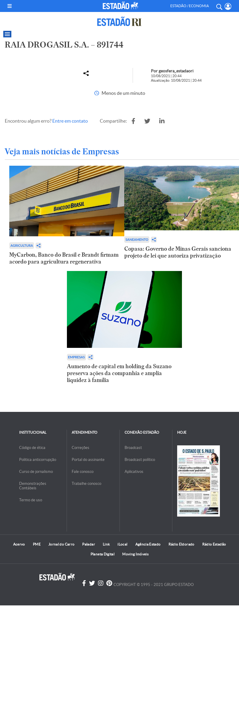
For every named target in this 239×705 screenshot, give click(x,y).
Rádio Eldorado (181, 544)
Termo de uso (30, 500)
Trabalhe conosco (86, 483)
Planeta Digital (102, 554)
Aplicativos (134, 471)
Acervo (19, 544)
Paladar (88, 544)
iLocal (122, 544)
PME (37, 544)
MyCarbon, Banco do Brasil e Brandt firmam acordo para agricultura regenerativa (64, 258)
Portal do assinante (88, 459)
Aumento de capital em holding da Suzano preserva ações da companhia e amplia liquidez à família (119, 373)
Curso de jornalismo (36, 471)
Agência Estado (148, 544)
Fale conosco (83, 471)
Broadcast (133, 447)
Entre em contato (70, 121)
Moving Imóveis (135, 554)
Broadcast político (140, 459)
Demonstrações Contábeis (32, 485)
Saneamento (136, 239)
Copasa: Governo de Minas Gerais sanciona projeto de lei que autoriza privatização (177, 252)
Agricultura (21, 245)
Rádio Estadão (214, 544)
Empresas (76, 357)
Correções (80, 447)
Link (106, 544)
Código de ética (32, 447)
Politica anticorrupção (37, 459)
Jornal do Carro (61, 544)
